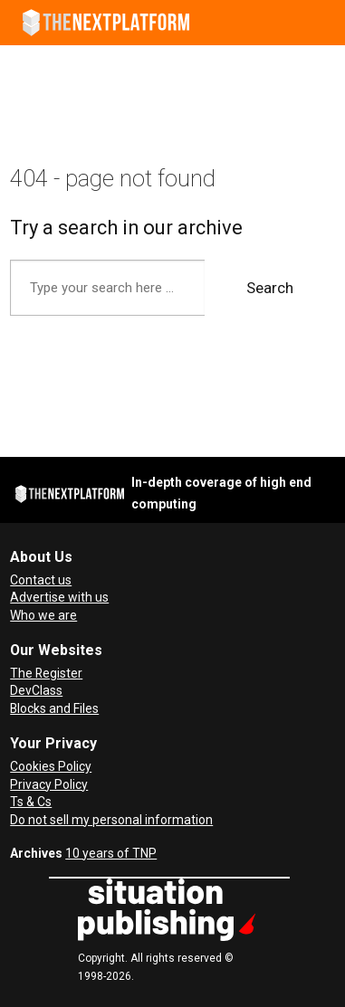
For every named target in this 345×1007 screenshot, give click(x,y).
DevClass (36, 690)
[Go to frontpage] (105, 22)
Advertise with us (59, 597)
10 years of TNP (111, 853)
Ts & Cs (31, 801)
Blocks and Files (54, 708)
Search (269, 288)
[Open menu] (323, 23)
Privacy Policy (49, 784)
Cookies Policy (50, 766)
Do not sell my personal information (111, 819)
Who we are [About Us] (43, 615)
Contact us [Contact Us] (41, 580)
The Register (46, 673)
